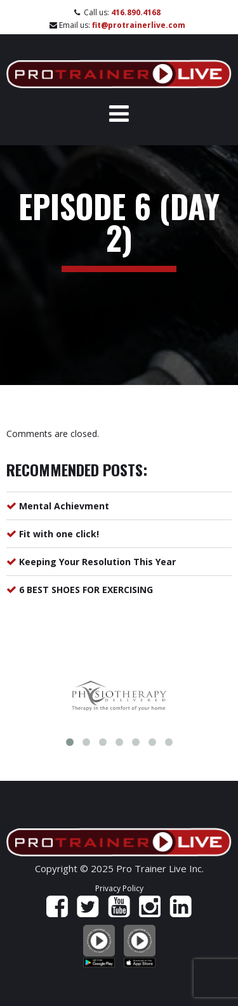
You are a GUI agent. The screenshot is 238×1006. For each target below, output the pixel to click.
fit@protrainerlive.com (138, 25)
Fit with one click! (59, 534)
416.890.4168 (136, 12)
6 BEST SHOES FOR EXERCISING (86, 590)
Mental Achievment (64, 506)
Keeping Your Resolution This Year (97, 562)
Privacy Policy (119, 888)
